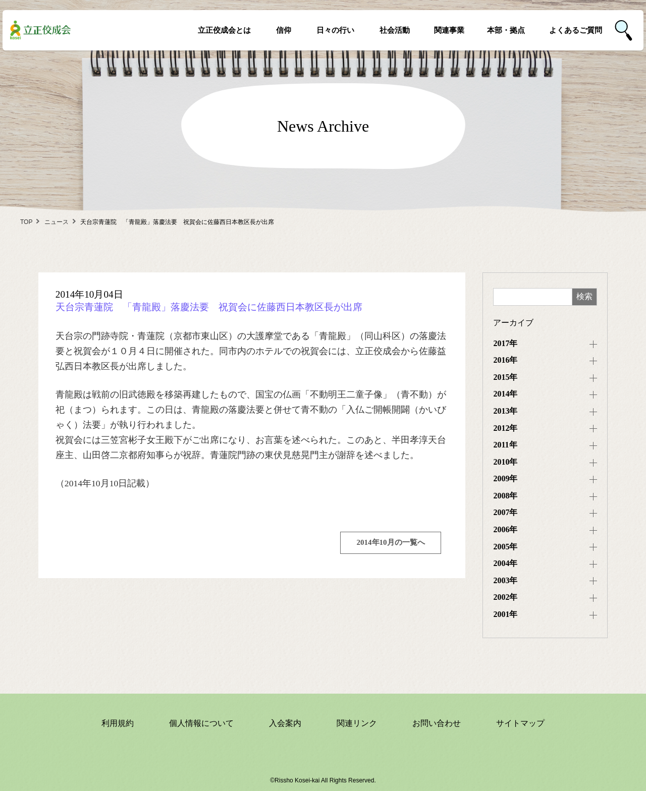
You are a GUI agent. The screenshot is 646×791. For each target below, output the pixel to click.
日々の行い (335, 30)
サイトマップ (520, 723)
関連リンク (357, 723)
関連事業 (449, 30)
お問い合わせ (436, 723)
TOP (26, 221)
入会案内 (285, 723)
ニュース (56, 221)
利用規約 (117, 723)
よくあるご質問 (575, 30)
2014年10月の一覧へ (391, 542)
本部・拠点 (506, 30)
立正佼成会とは (224, 30)
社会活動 (395, 30)
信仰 (283, 30)
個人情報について (201, 723)
